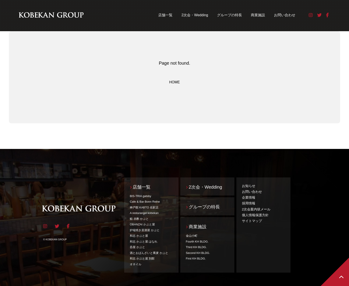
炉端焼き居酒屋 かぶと (145, 230)
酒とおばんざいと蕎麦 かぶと (149, 253)
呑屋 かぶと (137, 247)
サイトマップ (252, 221)
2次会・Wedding (194, 15)
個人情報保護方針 (255, 215)
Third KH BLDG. (196, 247)
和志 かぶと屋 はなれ (143, 241)
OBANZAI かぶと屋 (142, 224)
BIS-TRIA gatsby (140, 196)
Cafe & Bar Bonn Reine (145, 201)
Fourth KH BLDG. (197, 241)
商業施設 (258, 15)
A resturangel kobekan (144, 213)
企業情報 (248, 197)
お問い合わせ (284, 15)
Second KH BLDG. (198, 253)
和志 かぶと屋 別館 (142, 258)
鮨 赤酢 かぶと (139, 218)
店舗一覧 (165, 15)
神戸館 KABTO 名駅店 (144, 207)
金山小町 (191, 235)
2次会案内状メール (256, 209)
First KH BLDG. (196, 258)
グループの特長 (229, 15)
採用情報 (248, 203)
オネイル (135, 264)
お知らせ (248, 186)
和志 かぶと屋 (139, 235)
